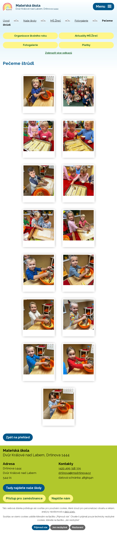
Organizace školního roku (30, 35)
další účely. (69, 512)
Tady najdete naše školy (24, 488)
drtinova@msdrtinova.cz (74, 473)
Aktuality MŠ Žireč (86, 35)
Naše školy (29, 20)
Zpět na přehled (18, 437)
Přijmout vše (40, 527)
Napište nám (61, 498)
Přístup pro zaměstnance (24, 498)
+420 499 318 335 (69, 468)
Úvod (6, 20)
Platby (86, 44)
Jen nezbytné (59, 527)
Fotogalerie (81, 20)
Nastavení (77, 527)
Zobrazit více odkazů (58, 52)
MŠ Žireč (55, 20)
